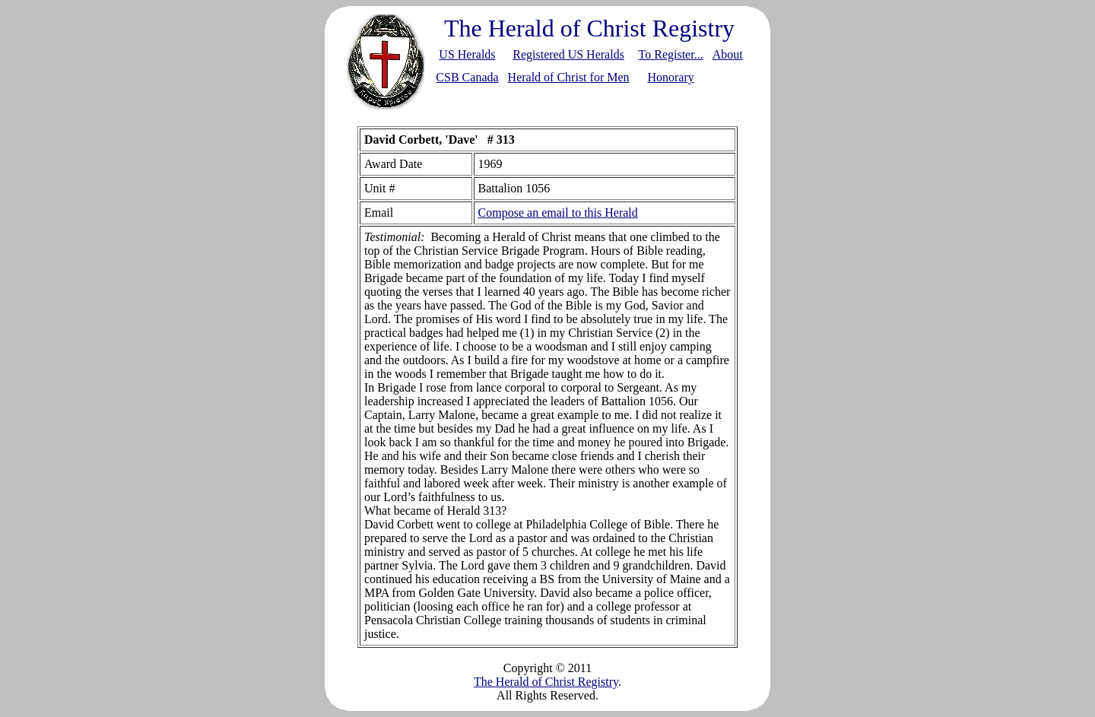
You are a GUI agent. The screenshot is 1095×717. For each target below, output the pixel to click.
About (728, 54)
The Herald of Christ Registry (546, 681)
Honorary (670, 77)
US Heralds (467, 54)
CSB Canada (467, 77)
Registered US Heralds (568, 54)
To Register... (671, 54)
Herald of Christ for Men (569, 77)
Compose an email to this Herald (558, 212)
